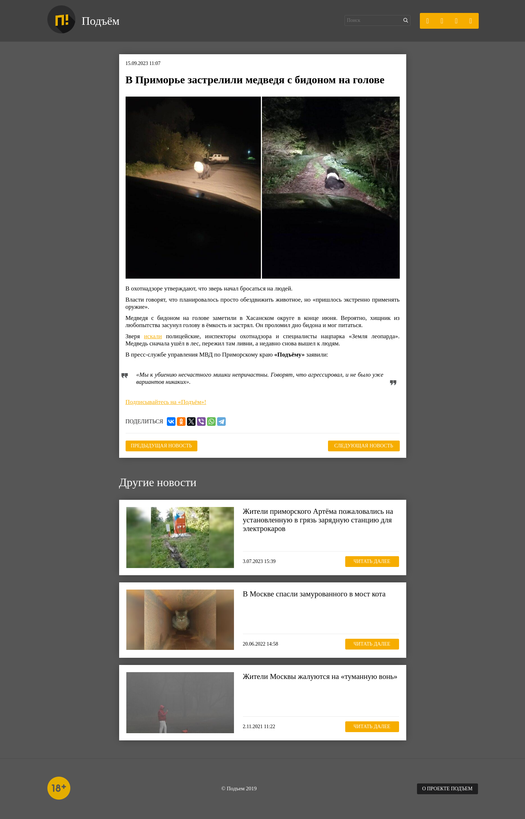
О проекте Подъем (447, 788)
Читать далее (371, 561)
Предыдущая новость (161, 445)
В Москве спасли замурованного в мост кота (314, 594)
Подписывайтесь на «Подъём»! (166, 402)
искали (153, 336)
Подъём (100, 20)
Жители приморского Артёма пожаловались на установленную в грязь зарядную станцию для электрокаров (318, 520)
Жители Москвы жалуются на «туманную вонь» (320, 676)
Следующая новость (363, 445)
